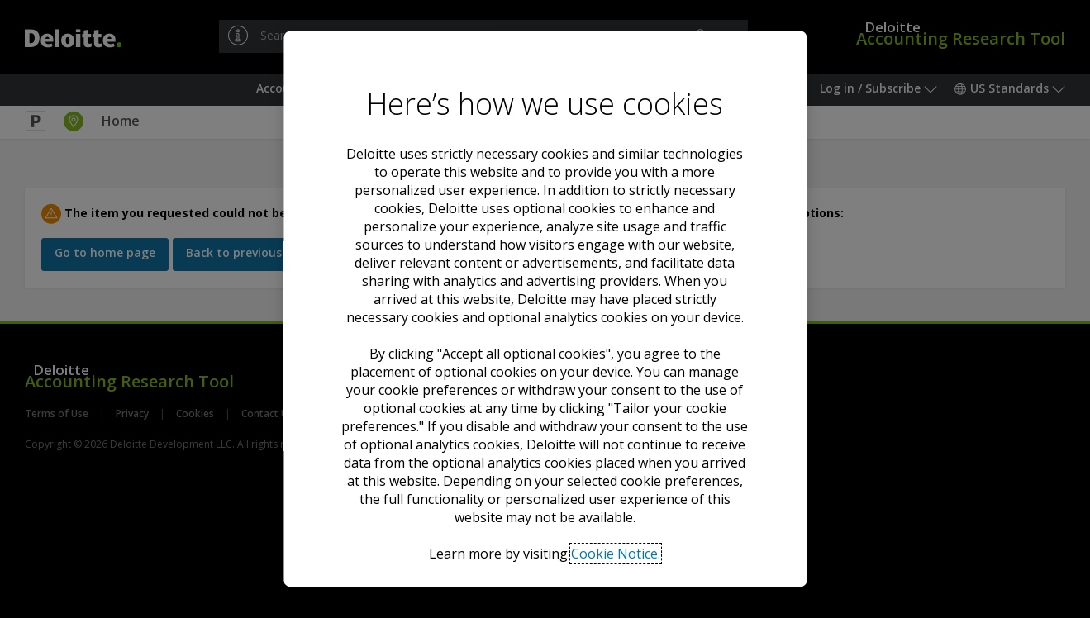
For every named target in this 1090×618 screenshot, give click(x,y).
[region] (545, 309)
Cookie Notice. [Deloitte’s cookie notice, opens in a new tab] (615, 553)
